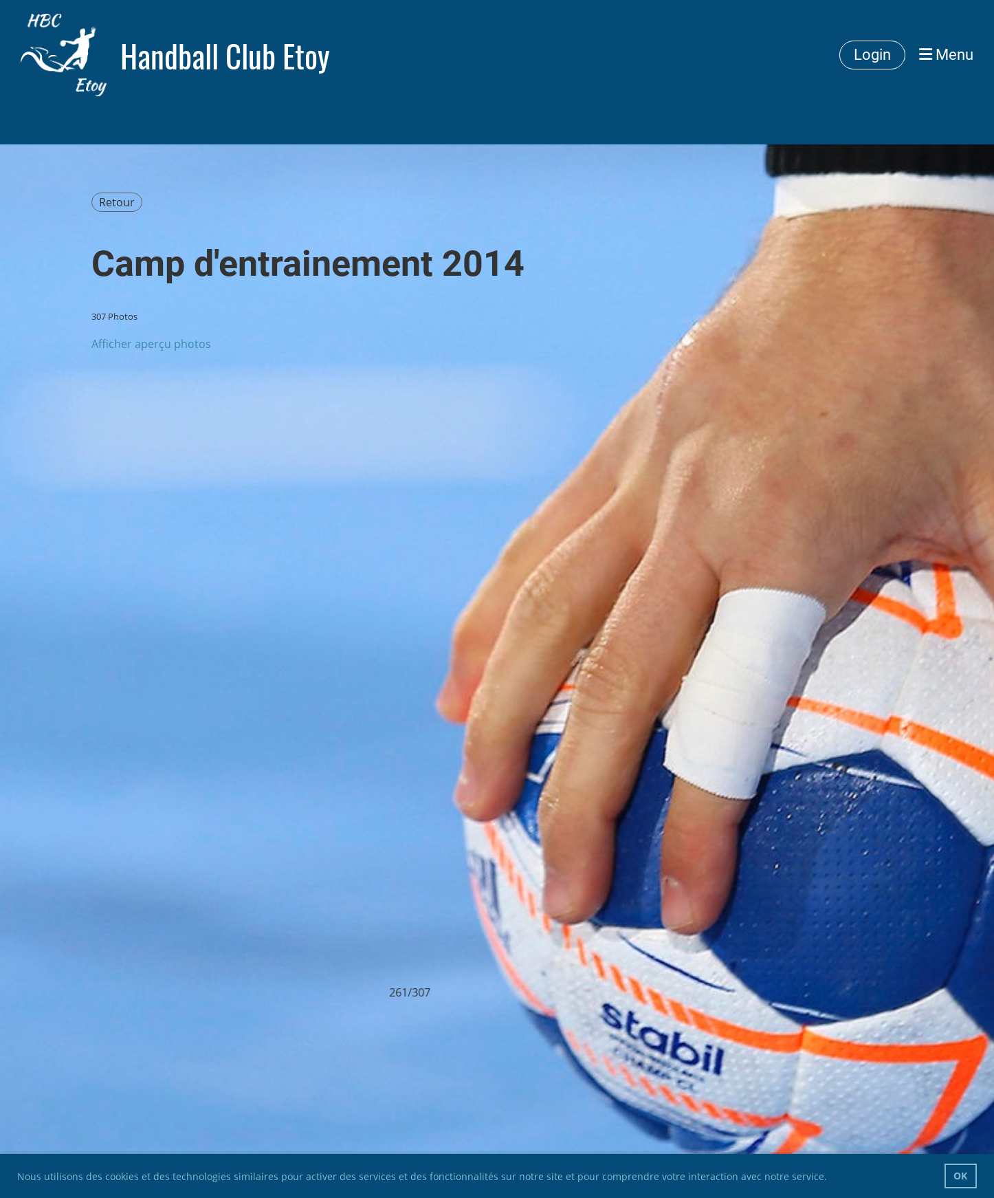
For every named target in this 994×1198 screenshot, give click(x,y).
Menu (946, 54)
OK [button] (960, 1175)
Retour (117, 202)
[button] (832, 1178)
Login (872, 54)
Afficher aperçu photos (151, 343)
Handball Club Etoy (225, 55)
